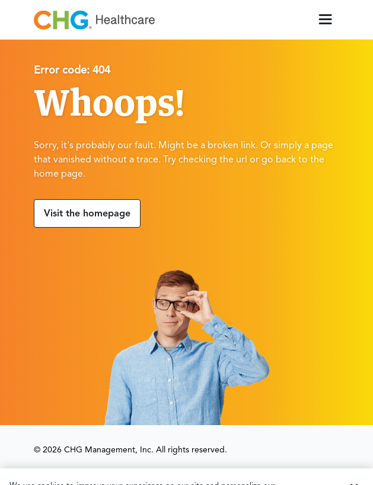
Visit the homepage (87, 214)
